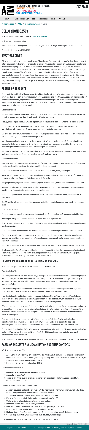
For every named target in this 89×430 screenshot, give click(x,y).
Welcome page (8, 24)
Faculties (7, 19)
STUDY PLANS (81, 6)
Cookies (78, 427)
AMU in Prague (53, 427)
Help (53, 19)
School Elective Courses (25, 19)
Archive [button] (62, 19)
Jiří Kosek (22, 427)
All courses (43, 19)
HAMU (19, 24)
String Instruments (32, 24)
